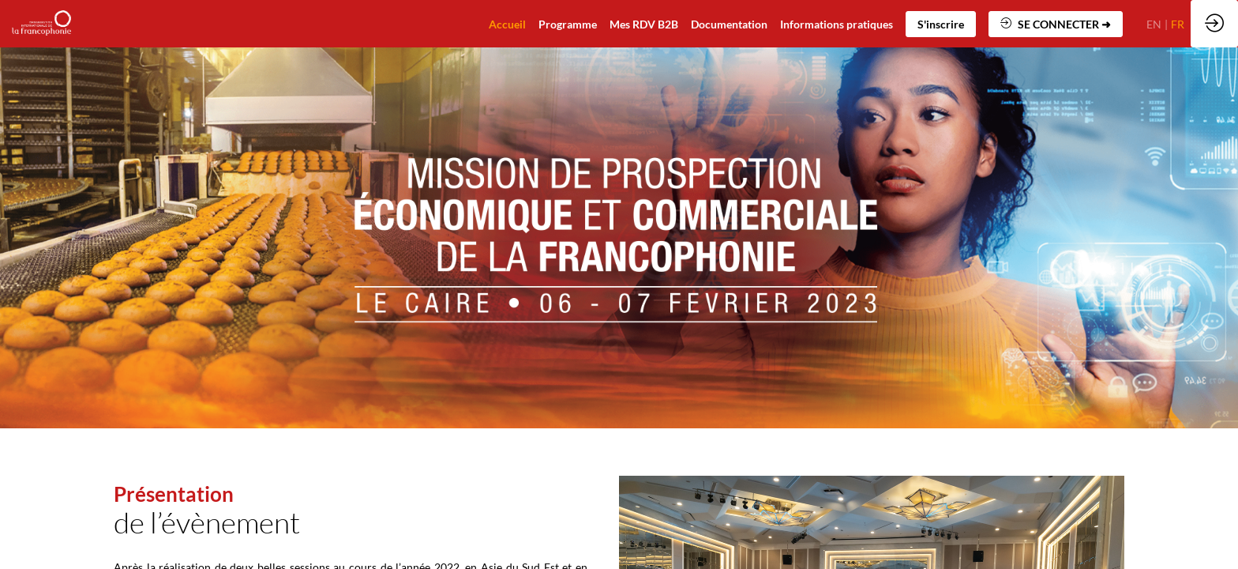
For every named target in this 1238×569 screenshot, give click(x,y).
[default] (507, 23)
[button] (941, 24)
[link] (729, 23)
